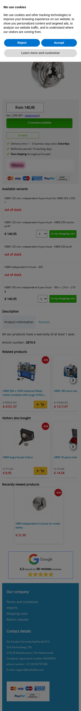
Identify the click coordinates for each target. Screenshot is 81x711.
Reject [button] (22, 42)
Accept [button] (59, 42)
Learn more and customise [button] (40, 53)
